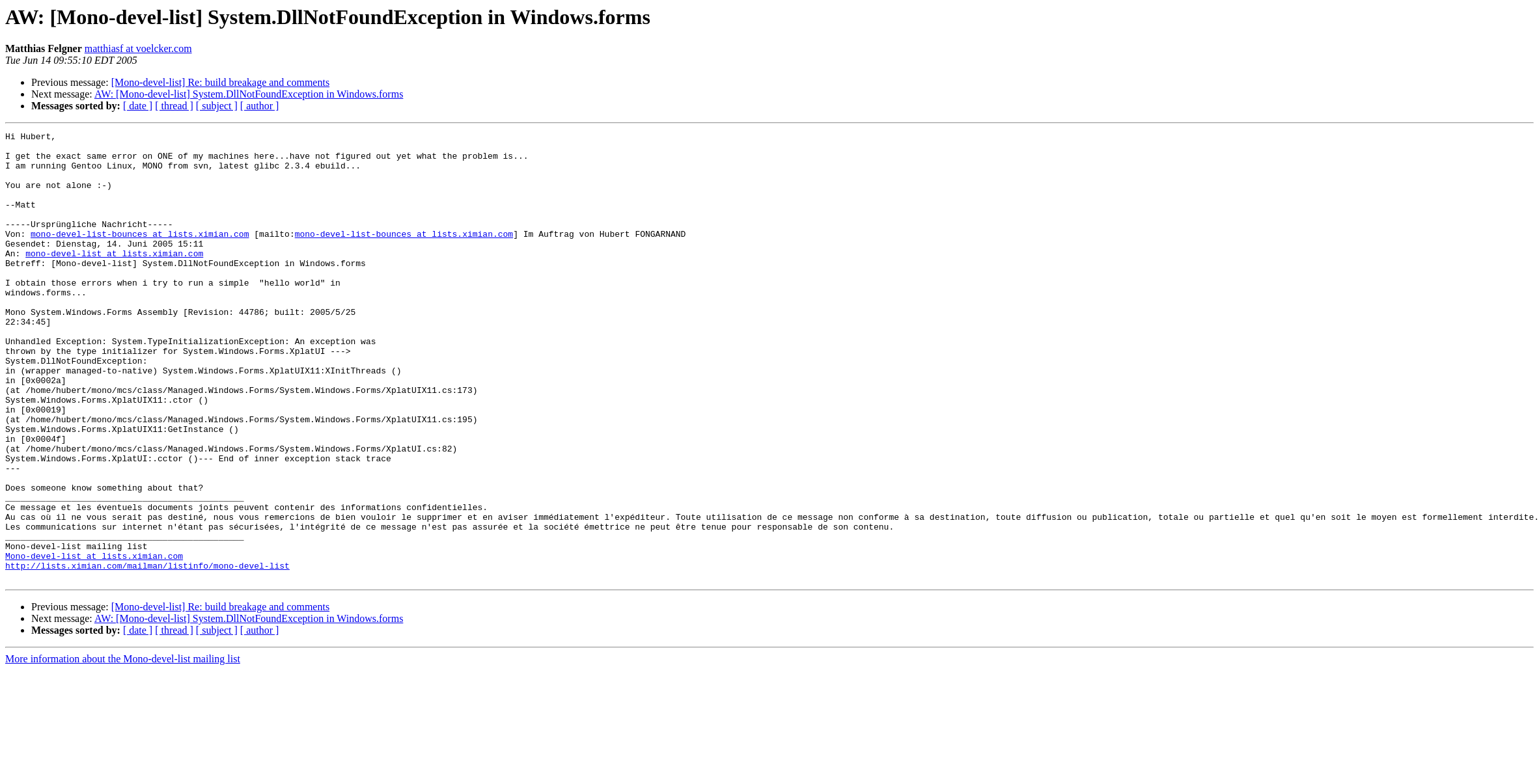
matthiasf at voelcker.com (138, 48)
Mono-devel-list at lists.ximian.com (94, 641)
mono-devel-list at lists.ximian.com (114, 278)
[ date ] (137, 105)
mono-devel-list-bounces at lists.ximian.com (140, 255)
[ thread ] (174, 105)
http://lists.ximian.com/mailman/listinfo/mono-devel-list (147, 653)
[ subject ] (217, 105)
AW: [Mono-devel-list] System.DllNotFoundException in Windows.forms (248, 94)
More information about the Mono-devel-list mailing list (122, 748)
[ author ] (259, 105)
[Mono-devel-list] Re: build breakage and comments (220, 82)
